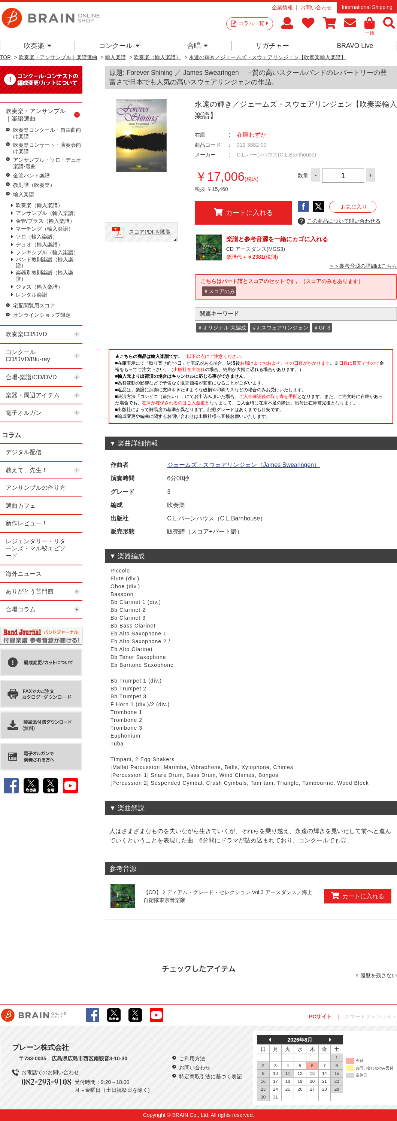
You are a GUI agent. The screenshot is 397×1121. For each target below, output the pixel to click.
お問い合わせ (316, 7)
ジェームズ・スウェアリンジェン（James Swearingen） (243, 465)
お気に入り (354, 207)
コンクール (119, 45)
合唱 (197, 45)
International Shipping (367, 7)
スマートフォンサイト (371, 1017)
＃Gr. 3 (321, 328)
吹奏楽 (37, 45)
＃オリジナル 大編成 (221, 328)
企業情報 (282, 7)
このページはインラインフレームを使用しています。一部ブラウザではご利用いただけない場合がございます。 (251, 388)
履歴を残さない (378, 975)
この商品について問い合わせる (339, 221)
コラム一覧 (253, 23)
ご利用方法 (192, 1058)
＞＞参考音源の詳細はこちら (363, 266)
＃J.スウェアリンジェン (280, 328)
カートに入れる (243, 212)
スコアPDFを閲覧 (150, 232)
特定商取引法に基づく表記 (210, 1076)
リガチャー (272, 45)
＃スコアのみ (219, 291)
